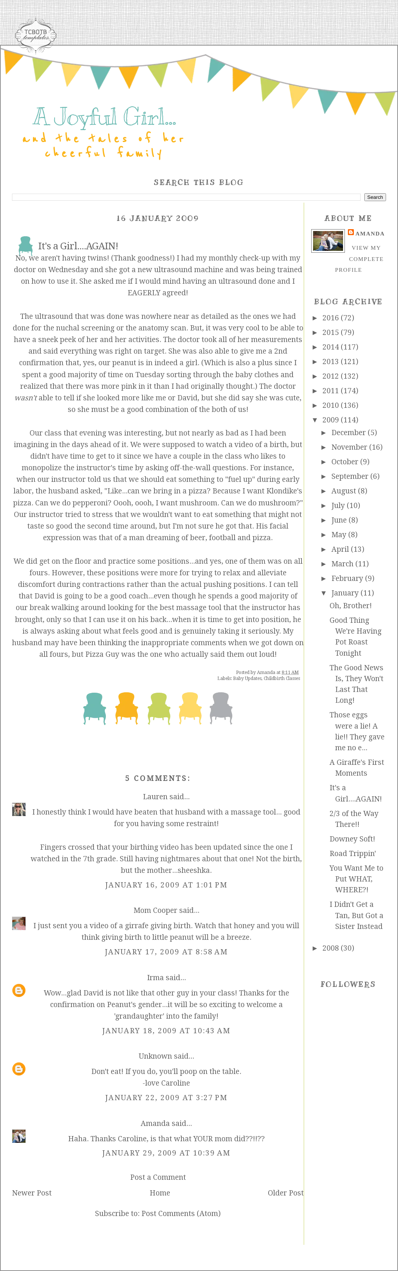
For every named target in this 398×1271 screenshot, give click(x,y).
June (340, 520)
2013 (331, 361)
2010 (331, 405)
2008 (331, 948)
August (344, 491)
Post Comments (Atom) (181, 1213)
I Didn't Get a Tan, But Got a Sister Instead (356, 915)
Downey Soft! (352, 839)
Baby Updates (247, 678)
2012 (331, 376)
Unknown (155, 1056)
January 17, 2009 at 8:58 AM (166, 952)
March (343, 564)
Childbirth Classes (282, 678)
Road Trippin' (353, 853)
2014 (331, 347)
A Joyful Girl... (104, 116)
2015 (331, 332)
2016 (331, 318)
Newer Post (32, 1193)
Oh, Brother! (351, 605)
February (348, 578)
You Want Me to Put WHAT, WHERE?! (356, 879)
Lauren (155, 797)
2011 (331, 391)
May (339, 534)
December (349, 432)
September (350, 476)
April (341, 549)
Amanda (155, 1123)
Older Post (286, 1193)
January (346, 593)
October (345, 462)
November (350, 447)
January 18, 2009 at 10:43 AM (166, 1031)
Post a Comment (158, 1177)
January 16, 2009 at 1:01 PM (166, 885)
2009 (331, 420)
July (339, 505)
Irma (155, 977)
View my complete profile (359, 258)
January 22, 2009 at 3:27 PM (166, 1097)
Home (160, 1193)
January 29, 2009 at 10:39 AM (166, 1153)
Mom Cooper (155, 910)
